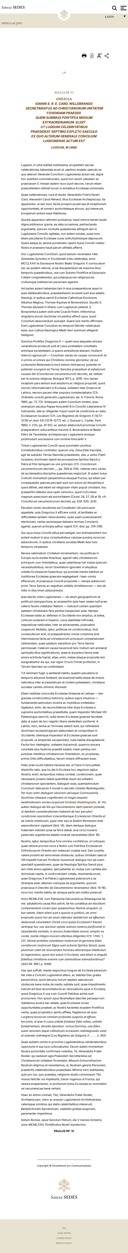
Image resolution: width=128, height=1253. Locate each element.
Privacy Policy (64, 1243)
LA (64, 72)
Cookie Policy (64, 1238)
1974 (19, 23)
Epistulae (9, 23)
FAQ (64, 1228)
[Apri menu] (123, 8)
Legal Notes (64, 1233)
